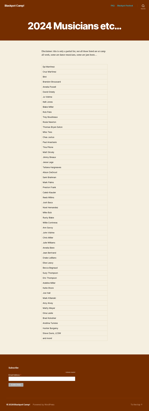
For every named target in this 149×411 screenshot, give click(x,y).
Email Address (15, 375)
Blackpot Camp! (14, 5)
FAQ (113, 5)
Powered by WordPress (43, 404)
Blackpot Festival (125, 5)
